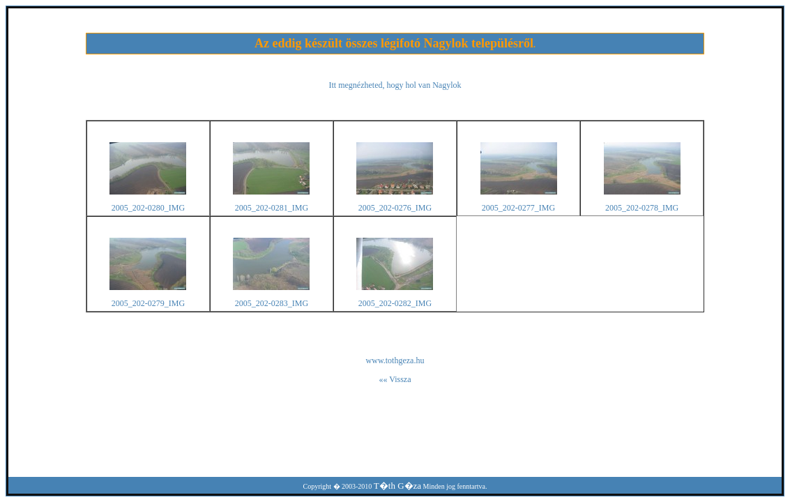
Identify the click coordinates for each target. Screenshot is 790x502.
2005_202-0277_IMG (518, 208)
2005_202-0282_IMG (395, 303)
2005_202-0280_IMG (148, 208)
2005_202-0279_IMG (148, 303)
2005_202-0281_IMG (271, 208)
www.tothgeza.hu (395, 360)
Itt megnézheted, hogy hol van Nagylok (395, 85)
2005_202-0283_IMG (271, 303)
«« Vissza (395, 379)
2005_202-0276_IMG (395, 208)
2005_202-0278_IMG (642, 208)
